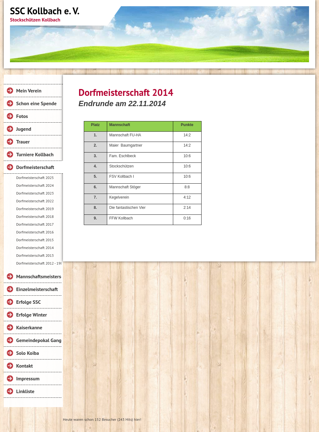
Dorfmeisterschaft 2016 (35, 232)
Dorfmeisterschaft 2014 (35, 247)
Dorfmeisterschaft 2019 (35, 208)
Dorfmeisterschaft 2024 (35, 185)
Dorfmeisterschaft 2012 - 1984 (38, 263)
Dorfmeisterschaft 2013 (35, 255)
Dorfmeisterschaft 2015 (35, 239)
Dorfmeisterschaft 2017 (35, 224)
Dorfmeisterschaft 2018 (35, 216)
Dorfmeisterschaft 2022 (35, 201)
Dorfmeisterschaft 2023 (35, 193)
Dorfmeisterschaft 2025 (35, 177)
